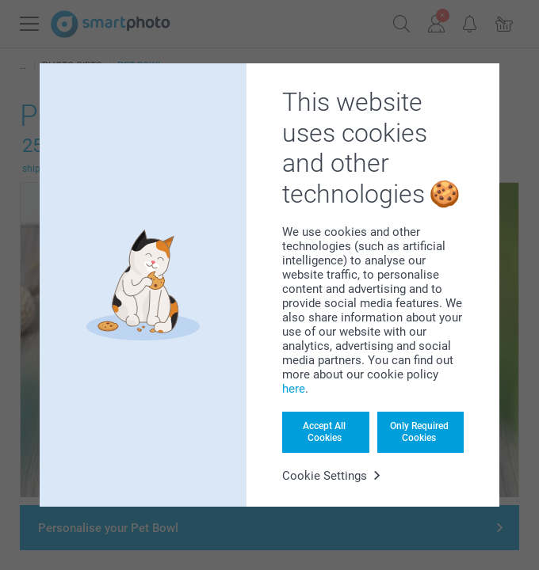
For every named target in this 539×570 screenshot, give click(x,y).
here (293, 389)
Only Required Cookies (419, 431)
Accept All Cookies (324, 431)
